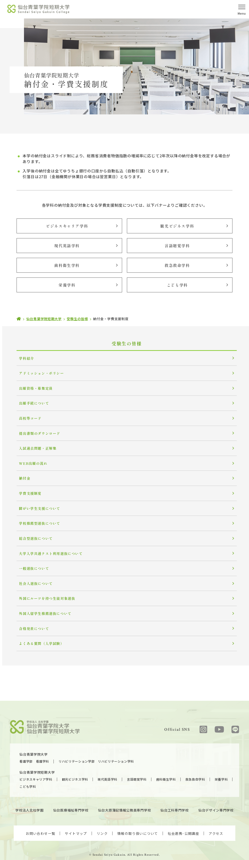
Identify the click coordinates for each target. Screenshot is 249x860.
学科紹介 (24, 357)
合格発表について (31, 618)
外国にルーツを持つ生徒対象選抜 (43, 589)
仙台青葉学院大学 (38, 732)
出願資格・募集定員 (32, 386)
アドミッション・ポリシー (38, 372)
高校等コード (27, 415)
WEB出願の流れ (30, 459)
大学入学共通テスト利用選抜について (46, 546)
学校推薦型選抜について (36, 517)
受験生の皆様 (124, 343)
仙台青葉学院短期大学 (41, 750)
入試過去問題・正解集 (34, 444)
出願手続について (31, 401)
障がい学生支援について (36, 502)
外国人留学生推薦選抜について (41, 604)
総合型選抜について (32, 531)
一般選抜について (31, 560)
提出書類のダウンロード (36, 430)
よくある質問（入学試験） (38, 633)
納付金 (22, 473)
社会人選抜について (32, 575)
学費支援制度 (27, 488)
